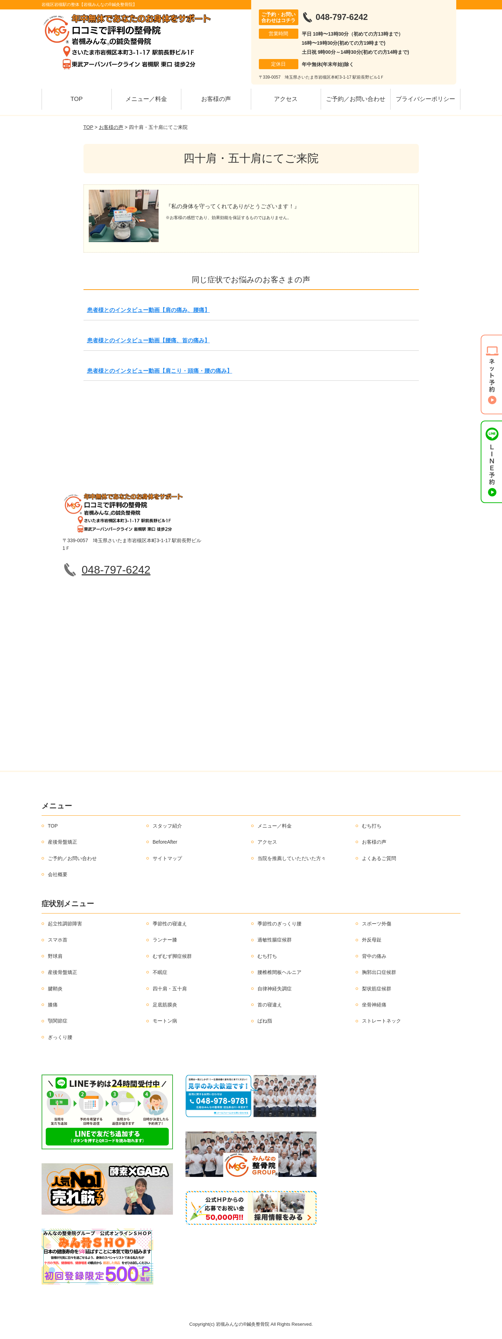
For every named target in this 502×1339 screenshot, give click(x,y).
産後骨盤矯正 (62, 842)
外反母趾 (371, 940)
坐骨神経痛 (374, 1004)
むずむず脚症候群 (172, 956)
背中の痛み (374, 956)
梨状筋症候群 (376, 988)
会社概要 (57, 874)
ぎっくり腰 (60, 1037)
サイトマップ (167, 858)
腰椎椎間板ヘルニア (279, 972)
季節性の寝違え (170, 923)
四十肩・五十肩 (170, 988)
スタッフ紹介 (167, 826)
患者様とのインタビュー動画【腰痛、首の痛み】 (148, 340)
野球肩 (55, 956)
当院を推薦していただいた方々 (291, 858)
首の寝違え (269, 1004)
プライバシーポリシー (425, 99)
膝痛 (53, 1004)
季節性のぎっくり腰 (279, 923)
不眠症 (160, 972)
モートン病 (165, 1021)
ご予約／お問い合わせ (355, 99)
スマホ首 (57, 940)
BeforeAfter (165, 842)
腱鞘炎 (55, 988)
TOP (77, 99)
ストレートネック (381, 1021)
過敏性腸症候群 (274, 940)
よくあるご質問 (379, 858)
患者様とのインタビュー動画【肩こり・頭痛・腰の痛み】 (159, 371)
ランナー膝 (165, 940)
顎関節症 (57, 1021)
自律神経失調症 (274, 988)
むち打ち (371, 826)
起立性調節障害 (65, 923)
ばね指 (264, 1021)
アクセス (286, 99)
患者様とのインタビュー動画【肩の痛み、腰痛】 (148, 310)
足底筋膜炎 (165, 1004)
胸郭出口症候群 (379, 972)
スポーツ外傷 (376, 923)
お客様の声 (216, 99)
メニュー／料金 (146, 99)
